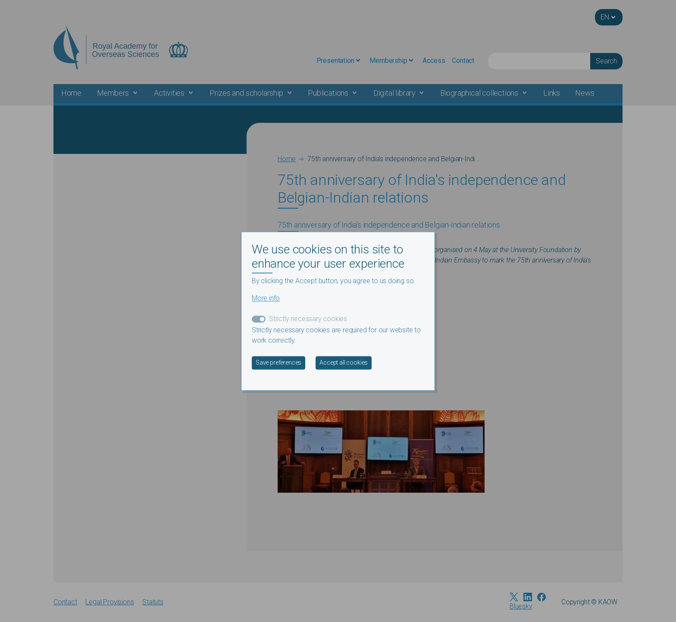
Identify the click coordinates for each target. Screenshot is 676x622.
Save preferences (278, 362)
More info (266, 298)
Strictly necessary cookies (308, 319)
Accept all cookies (343, 362)
